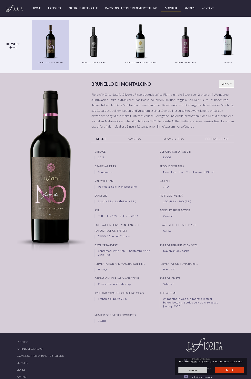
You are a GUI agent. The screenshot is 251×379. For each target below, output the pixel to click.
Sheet (101, 138)
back (13, 47)
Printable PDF (217, 138)
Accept (229, 370)
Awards (134, 138)
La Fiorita (55, 8)
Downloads (173, 138)
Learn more (193, 370)
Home (37, 8)
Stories (189, 8)
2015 (225, 84)
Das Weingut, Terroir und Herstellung (131, 8)
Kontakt (208, 8)
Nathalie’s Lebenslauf (83, 8)
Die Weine (171, 8)
